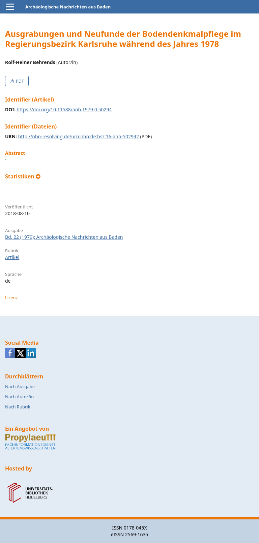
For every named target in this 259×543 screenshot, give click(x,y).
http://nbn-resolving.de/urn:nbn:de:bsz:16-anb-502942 (78, 136)
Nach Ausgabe (20, 386)
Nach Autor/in (19, 397)
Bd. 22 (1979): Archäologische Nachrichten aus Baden (64, 237)
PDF (19, 81)
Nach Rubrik (17, 407)
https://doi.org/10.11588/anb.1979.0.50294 (64, 109)
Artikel (12, 257)
